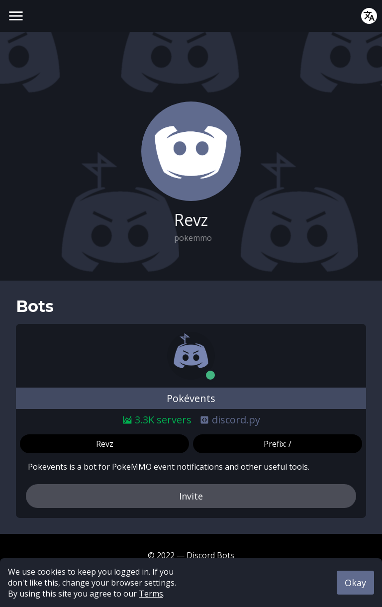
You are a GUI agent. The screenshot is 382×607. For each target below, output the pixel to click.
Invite (191, 496)
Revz (104, 443)
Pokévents (191, 398)
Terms (151, 593)
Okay (355, 583)
